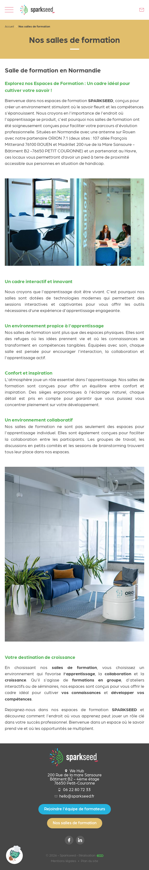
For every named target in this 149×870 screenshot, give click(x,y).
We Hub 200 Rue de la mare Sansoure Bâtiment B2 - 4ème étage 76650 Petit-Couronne (75, 777)
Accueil (9, 26)
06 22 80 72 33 (75, 789)
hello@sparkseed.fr (74, 796)
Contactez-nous (141, 9)
